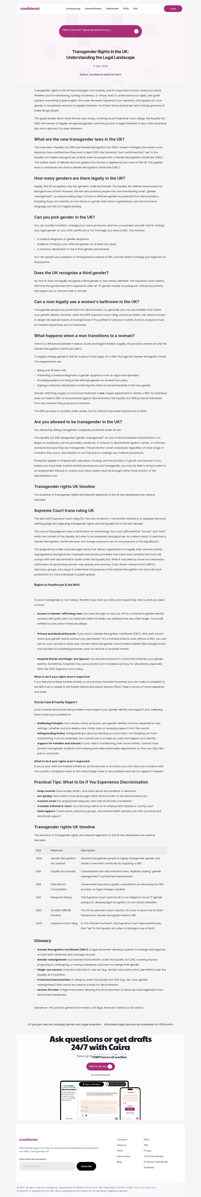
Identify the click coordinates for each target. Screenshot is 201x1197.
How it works (123, 1156)
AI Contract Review (154, 1156)
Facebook (149, 1167)
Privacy (147, 1150)
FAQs (120, 1150)
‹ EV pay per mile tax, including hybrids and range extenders (64, 1024)
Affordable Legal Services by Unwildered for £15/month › (139, 1024)
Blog (119, 1161)
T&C (146, 1145)
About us (121, 1145)
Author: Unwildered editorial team (100, 74)
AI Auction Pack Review (156, 1161)
